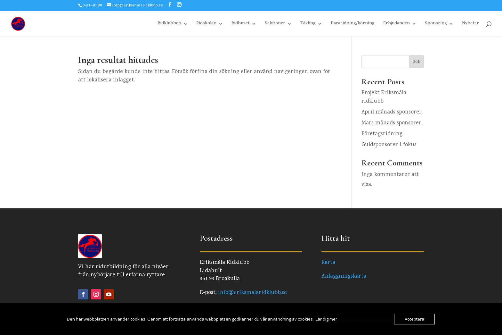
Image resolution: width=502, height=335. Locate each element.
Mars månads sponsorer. (391, 123)
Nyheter (470, 24)
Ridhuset (240, 24)
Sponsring (436, 24)
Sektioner (275, 24)
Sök (416, 62)
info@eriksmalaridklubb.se (252, 293)
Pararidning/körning (353, 24)
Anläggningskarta (343, 276)
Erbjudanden (396, 24)
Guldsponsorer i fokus (389, 145)
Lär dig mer (326, 319)
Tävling (308, 24)
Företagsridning (381, 134)
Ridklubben (169, 24)
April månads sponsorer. (392, 112)
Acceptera (414, 319)
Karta (328, 263)
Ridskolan (206, 24)
